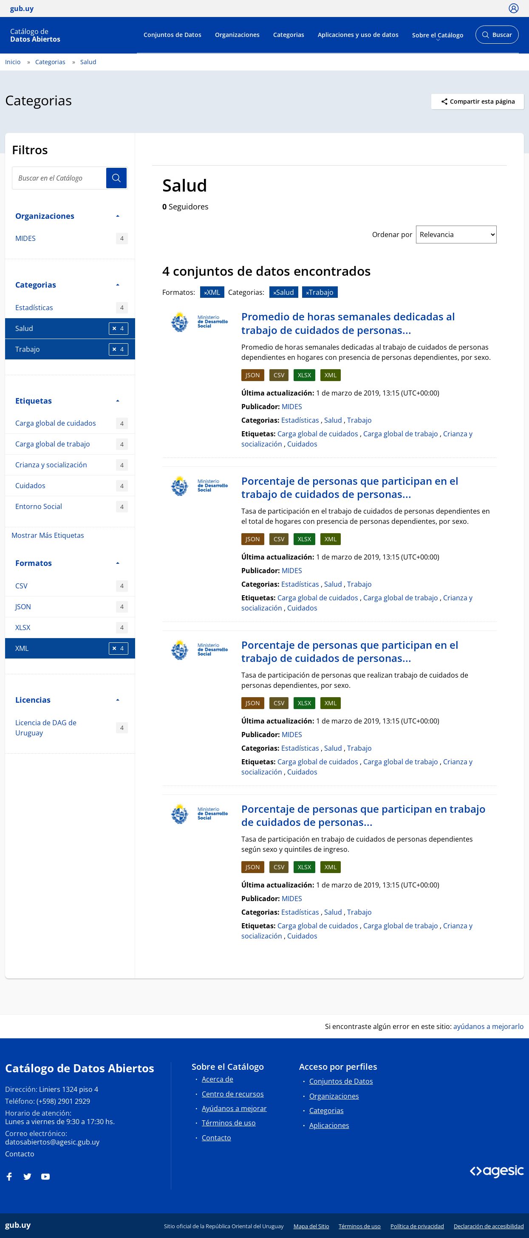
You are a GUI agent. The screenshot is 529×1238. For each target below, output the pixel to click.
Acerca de (217, 1079)
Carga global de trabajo (71, 444)
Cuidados (71, 486)
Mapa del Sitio (311, 1226)
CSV (71, 586)
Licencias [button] (67, 699)
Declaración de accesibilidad (489, 1226)
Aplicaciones (329, 1125)
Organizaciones (237, 35)
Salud (88, 62)
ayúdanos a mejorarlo (488, 1026)
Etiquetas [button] (67, 400)
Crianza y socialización (71, 465)
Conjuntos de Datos (172, 35)
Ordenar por (392, 234)
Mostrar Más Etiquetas (47, 535)
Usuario (116, 178)
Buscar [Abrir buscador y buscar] (497, 37)
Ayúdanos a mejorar (234, 1108)
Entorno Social (71, 506)
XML (71, 648)
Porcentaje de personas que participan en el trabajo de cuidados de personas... (349, 487)
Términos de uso (229, 1123)
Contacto (19, 1154)
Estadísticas (71, 308)
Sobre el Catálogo (438, 35)
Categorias (288, 35)
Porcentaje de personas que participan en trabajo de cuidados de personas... (363, 815)
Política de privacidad (417, 1226)
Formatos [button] (67, 562)
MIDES (71, 238)
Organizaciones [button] (67, 215)
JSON (71, 607)
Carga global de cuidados (71, 423)
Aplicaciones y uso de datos (358, 35)
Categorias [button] (67, 284)
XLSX (71, 627)
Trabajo (71, 349)
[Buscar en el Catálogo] (70, 178)
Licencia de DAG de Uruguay (71, 728)
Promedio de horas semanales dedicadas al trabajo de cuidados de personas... (348, 323)
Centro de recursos (233, 1094)
